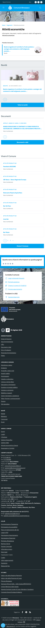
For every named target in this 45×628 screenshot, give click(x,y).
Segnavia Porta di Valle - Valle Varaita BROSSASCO (16, 584)
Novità (5, 86)
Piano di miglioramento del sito (10, 530)
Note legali (4, 552)
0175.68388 (7, 459)
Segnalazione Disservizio (8, 538)
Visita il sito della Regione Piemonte (11, 575)
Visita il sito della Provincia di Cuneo (11, 578)
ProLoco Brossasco (6, 581)
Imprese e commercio (7, 390)
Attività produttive (10, 163)
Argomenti (9, 25)
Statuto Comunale (6, 546)
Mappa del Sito (5, 566)
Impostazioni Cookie (7, 555)
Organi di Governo (6, 339)
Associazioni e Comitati (7, 448)
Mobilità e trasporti (6, 393)
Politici (3, 356)
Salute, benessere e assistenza (10, 396)
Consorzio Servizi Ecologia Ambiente (11, 592)
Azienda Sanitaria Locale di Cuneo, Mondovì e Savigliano (17, 589)
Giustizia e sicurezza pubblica (9, 387)
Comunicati (4, 419)
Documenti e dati (22, 142)
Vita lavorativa (5, 404)
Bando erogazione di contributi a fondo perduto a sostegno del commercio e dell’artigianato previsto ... (19, 49)
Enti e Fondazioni (6, 350)
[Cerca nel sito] (40, 8)
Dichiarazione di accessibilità (9, 527)
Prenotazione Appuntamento (9, 535)
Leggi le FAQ (4, 533)
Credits (3, 558)
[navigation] (3, 8)
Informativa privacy (6, 549)
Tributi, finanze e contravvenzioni (10, 398)
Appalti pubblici (5, 373)
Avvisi (2, 422)
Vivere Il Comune (22, 246)
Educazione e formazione (8, 385)
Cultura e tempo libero (7, 382)
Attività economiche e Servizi (9, 445)
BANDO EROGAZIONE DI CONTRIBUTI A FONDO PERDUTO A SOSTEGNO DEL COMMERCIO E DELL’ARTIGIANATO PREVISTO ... (22, 127)
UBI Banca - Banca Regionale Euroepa (14, 180)
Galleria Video (5, 443)
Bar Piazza (6, 232)
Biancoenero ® (11, 626)
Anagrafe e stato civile (7, 371)
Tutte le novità (22, 105)
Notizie (3, 414)
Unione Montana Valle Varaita (9, 587)
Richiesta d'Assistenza (7, 541)
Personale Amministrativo (8, 353)
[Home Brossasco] (18, 8)
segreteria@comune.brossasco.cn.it (15, 468)
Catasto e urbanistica (7, 379)
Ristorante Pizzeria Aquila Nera (12, 193)
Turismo (3, 401)
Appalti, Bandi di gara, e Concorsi (15, 123)
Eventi (3, 431)
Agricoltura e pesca (6, 365)
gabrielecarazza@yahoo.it (12, 514)
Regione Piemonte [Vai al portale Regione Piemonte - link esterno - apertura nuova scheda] (7, 2)
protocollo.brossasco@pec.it (13, 466)
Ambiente (4, 368)
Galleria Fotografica (6, 440)
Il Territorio (4, 437)
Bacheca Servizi (5, 544)
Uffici (2, 344)
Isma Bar (6, 219)
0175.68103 (7, 457)
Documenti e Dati (6, 347)
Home (3, 25)
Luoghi (3, 434)
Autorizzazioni (5, 376)
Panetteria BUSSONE (9, 166)
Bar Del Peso (7, 206)
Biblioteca (4, 416)
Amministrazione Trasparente (9, 524)
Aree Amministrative (7, 342)
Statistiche (4, 563)
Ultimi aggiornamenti (7, 560)
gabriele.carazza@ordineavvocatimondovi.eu (16, 516)
